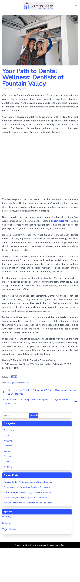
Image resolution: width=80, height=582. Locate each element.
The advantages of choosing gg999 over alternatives (28, 492)
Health (14, 377)
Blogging (8, 440)
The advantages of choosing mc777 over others (25, 497)
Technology (9, 430)
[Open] (76, 6)
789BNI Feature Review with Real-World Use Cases (28, 502)
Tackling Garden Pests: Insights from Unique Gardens (28, 482)
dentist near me (59, 220)
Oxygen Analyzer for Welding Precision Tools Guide (27, 487)
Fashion (7, 456)
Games (7, 451)
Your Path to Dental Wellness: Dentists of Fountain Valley (32, 77)
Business (8, 445)
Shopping (8, 466)
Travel (6, 435)
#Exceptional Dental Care (17, 383)
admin (23, 89)
